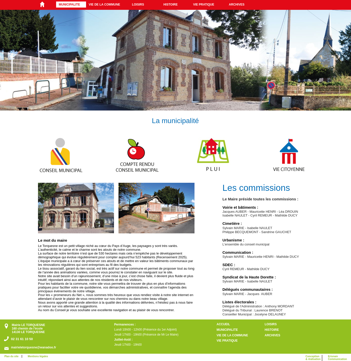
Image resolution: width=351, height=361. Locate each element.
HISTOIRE (170, 4)
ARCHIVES (236, 4)
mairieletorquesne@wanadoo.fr (33, 347)
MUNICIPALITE (69, 4)
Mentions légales (38, 356)
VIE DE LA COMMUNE (104, 4)
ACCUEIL (223, 324)
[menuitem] (71, 5)
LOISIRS (138, 4)
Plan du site (12, 356)
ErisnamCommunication (337, 357)
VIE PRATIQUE (203, 4)
